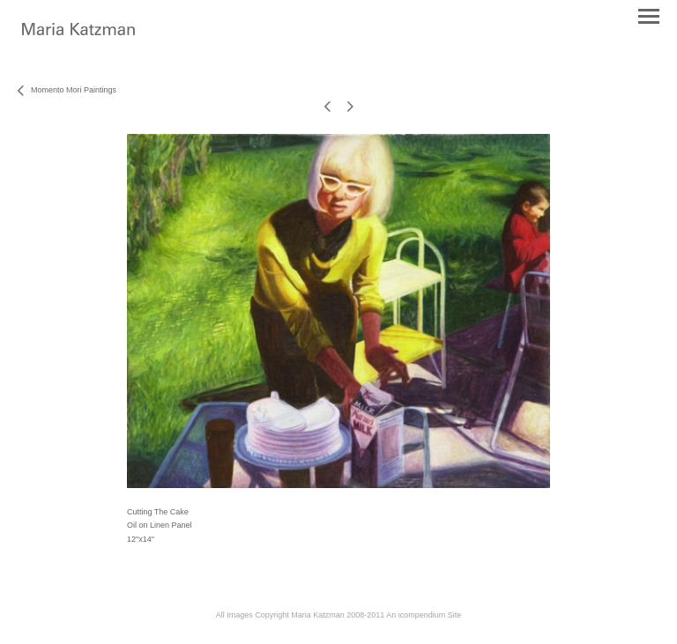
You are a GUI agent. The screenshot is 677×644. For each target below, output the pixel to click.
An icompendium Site (423, 615)
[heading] (78, 31)
